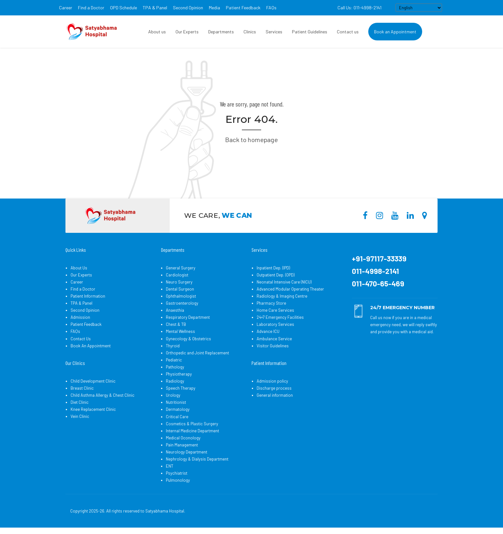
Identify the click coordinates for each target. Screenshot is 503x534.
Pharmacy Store (271, 303)
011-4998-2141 (375, 271)
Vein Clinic (80, 416)
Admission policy (272, 381)
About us (157, 31)
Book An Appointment (91, 345)
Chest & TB (176, 324)
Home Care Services (275, 310)
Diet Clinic (80, 402)
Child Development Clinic (93, 381)
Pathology (175, 366)
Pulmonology (178, 480)
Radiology (175, 381)
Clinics (249, 31)
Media (214, 7)
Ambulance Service (274, 338)
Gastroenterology (182, 303)
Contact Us (81, 338)
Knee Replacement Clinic (93, 409)
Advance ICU (268, 331)
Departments (221, 31)
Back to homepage (251, 139)
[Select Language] (419, 8)
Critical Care (177, 416)
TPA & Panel (155, 7)
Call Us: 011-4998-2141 (359, 7)
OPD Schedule (123, 7)
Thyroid (173, 345)
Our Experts (187, 31)
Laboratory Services (275, 324)
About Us (79, 267)
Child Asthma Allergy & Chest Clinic (102, 395)
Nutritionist (176, 402)
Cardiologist (177, 274)
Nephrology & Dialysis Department (197, 459)
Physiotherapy (179, 374)
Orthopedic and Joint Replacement (197, 352)
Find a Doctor (91, 7)
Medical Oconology (183, 437)
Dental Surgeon (180, 289)
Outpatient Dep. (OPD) (275, 274)
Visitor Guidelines (273, 345)
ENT (169, 466)
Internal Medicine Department (192, 430)
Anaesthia (175, 310)
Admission (80, 317)
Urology (173, 395)
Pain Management (182, 444)
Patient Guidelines (309, 31)
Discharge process (274, 388)
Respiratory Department (188, 317)
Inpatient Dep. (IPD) (273, 267)
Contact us (348, 31)
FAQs (271, 7)
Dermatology (178, 409)
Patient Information (88, 296)
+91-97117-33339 (379, 258)
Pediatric (174, 359)
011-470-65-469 (378, 283)
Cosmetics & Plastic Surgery (192, 423)
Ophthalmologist (181, 296)
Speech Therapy (180, 388)
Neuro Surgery (179, 281)
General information (275, 395)
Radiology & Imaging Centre (282, 296)
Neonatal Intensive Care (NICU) (284, 281)
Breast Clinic (82, 388)
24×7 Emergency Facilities (280, 317)
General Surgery (180, 267)
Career (65, 7)
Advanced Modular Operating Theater (290, 289)
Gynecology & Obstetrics (188, 338)
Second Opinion (188, 7)
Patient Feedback (243, 7)
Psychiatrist (176, 473)
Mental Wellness (180, 331)
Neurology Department (186, 451)
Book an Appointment (395, 31)
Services (274, 31)
